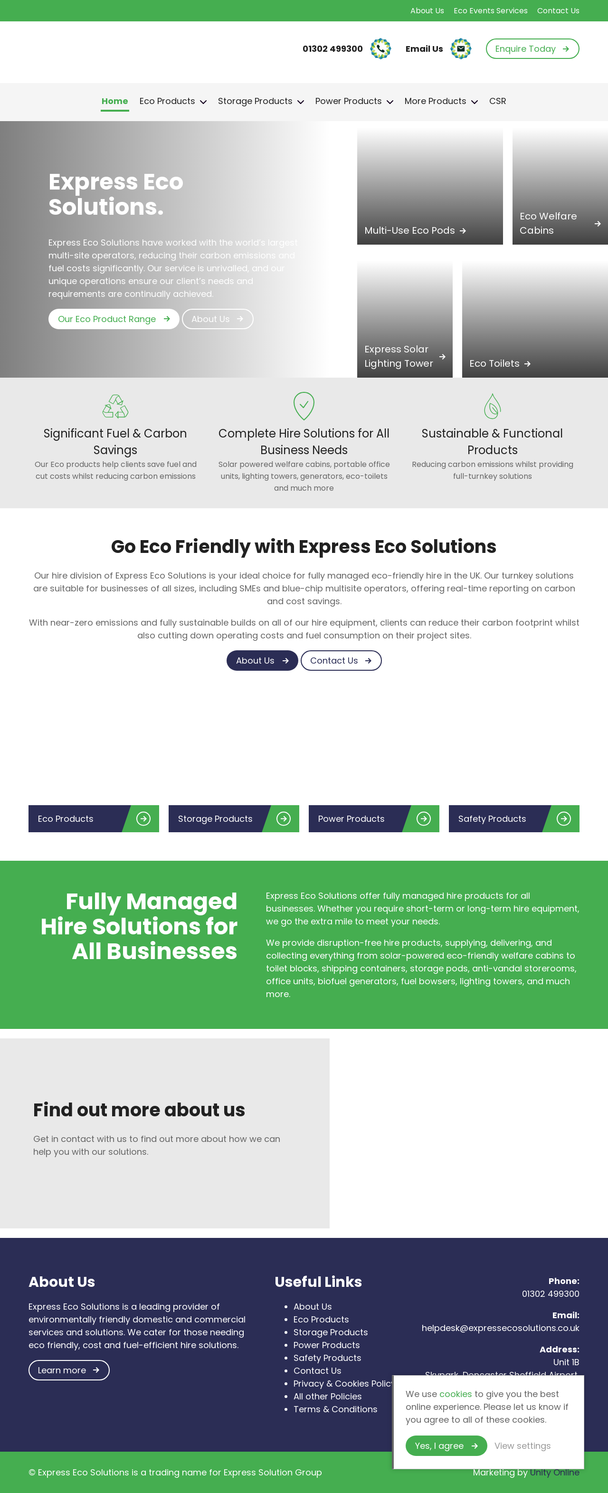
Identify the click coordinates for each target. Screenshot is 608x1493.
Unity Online (555, 1472)
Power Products (348, 101)
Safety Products (327, 1358)
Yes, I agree (439, 1446)
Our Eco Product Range (107, 319)
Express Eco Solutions (80, 49)
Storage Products (255, 101)
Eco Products (167, 101)
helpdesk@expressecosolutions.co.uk (501, 1328)
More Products (435, 101)
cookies (455, 1394)
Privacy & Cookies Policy (345, 1383)
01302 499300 (550, 1294)
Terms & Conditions (336, 1409)
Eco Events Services (491, 10)
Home (115, 101)
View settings (522, 1446)
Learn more (62, 1370)
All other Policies (328, 1396)
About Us (427, 10)
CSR (497, 101)
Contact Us (558, 10)
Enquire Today (525, 49)
